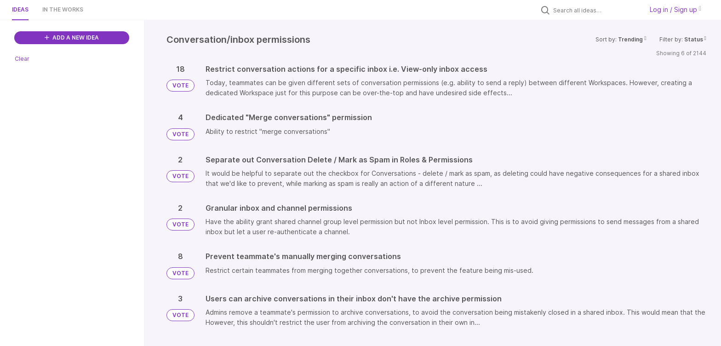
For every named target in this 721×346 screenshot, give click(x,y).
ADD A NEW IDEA (72, 37)
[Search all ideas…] (595, 10)
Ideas (20, 9)
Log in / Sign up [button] (675, 9)
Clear (22, 58)
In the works (62, 9)
